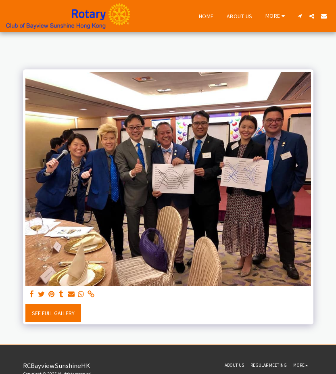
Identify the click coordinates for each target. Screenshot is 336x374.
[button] (299, 16)
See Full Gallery (53, 313)
